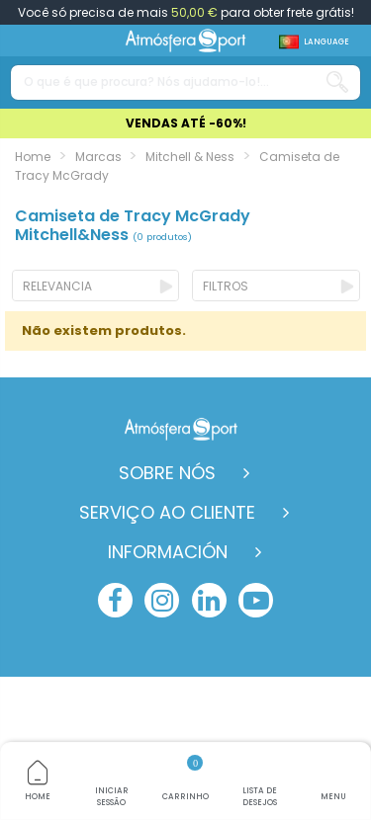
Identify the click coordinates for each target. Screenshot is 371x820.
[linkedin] (209, 600)
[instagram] (161, 600)
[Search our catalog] (337, 82)
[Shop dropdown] (314, 42)
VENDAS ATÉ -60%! (186, 123)
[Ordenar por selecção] (96, 285)
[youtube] (255, 600)
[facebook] (115, 600)
